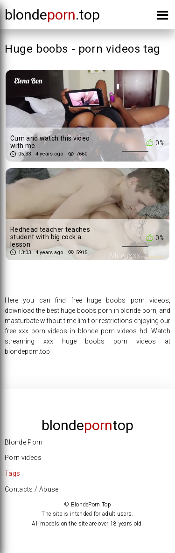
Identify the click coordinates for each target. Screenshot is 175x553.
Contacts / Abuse (32, 489)
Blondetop (87, 425)
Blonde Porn (24, 442)
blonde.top (52, 15)
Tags (12, 473)
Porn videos (23, 457)
